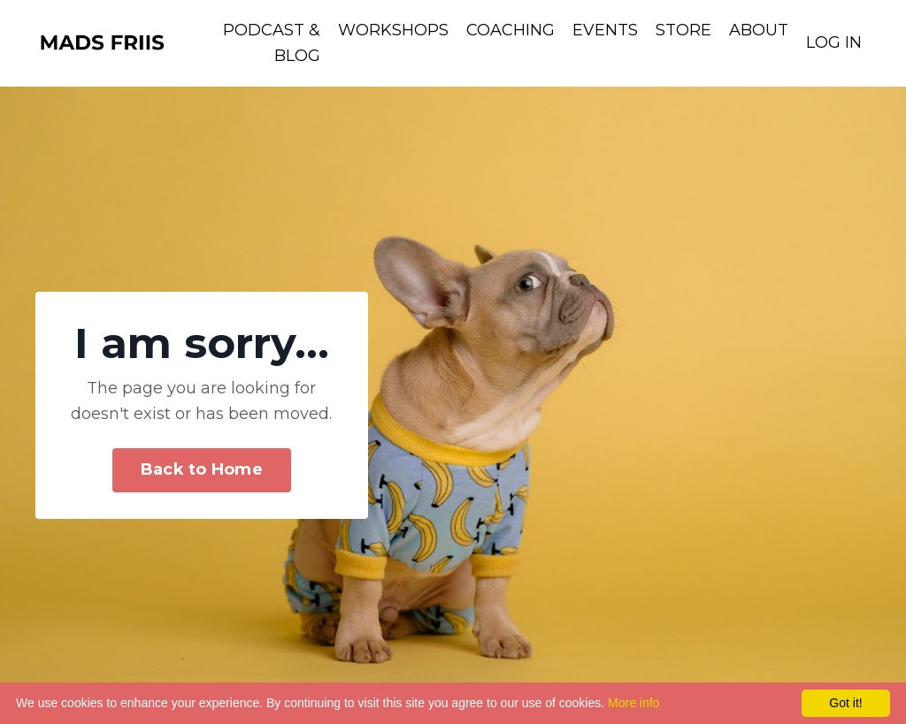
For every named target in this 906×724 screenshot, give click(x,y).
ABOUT (758, 30)
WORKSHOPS (393, 30)
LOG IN (834, 42)
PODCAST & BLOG (271, 42)
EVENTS (605, 30)
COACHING (510, 30)
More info (633, 703)
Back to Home (202, 469)
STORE (683, 30)
